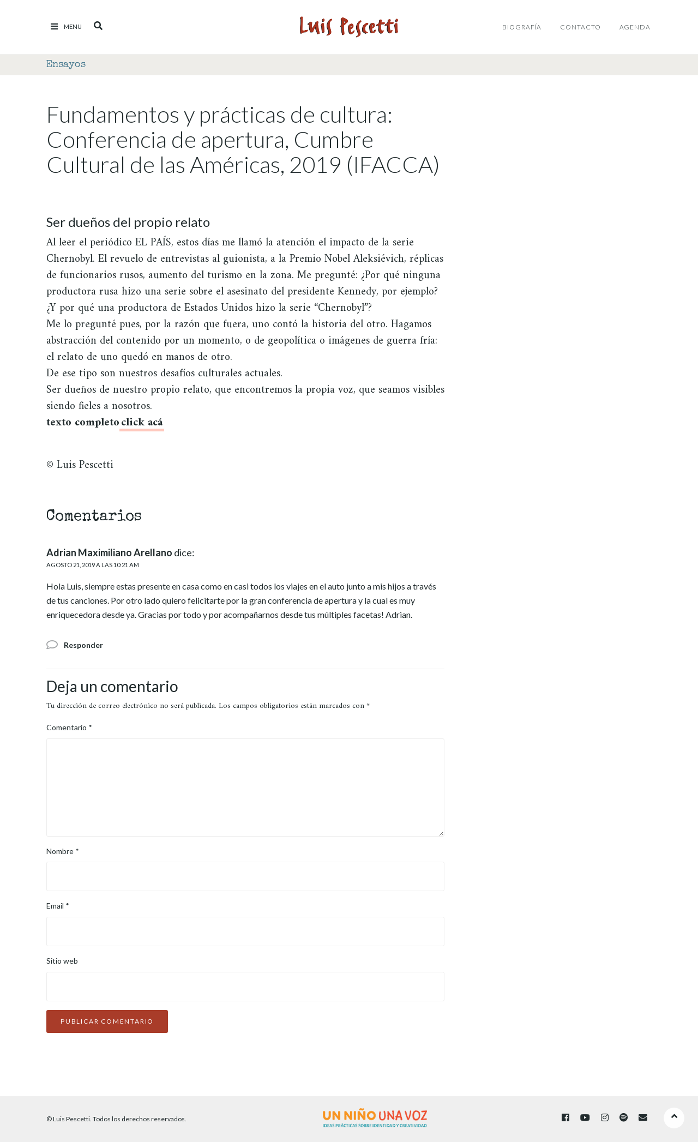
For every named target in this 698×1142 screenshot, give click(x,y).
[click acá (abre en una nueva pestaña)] (141, 424)
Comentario (69, 727)
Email (57, 905)
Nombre (62, 851)
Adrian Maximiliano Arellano (109, 552)
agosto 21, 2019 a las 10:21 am (92, 564)
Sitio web (62, 960)
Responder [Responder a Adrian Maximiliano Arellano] (83, 645)
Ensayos (66, 65)
